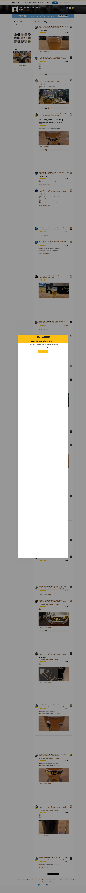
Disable (43, 351)
